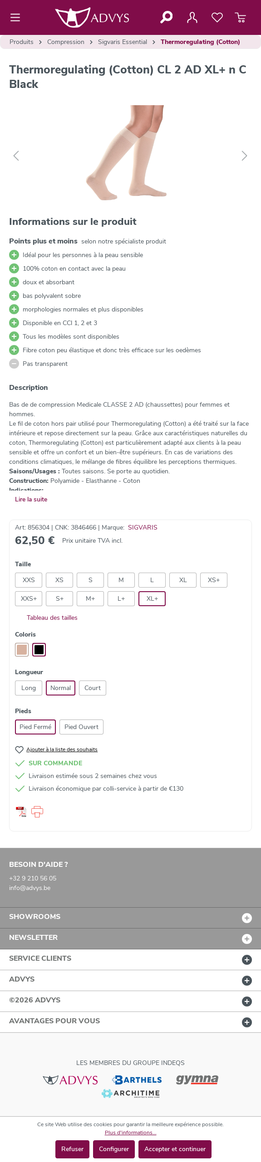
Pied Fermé (35, 727)
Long (28, 688)
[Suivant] (244, 156)
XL (183, 580)
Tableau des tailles (46, 617)
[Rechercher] (165, 17)
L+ (121, 598)
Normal (60, 688)
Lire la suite (31, 499)
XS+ (214, 580)
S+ (60, 598)
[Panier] (240, 18)
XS (59, 580)
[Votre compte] (192, 18)
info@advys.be (29, 888)
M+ (90, 598)
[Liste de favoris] (217, 18)
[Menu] (18, 18)
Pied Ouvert (81, 727)
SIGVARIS (143, 527)
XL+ (152, 598)
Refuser (72, 1149)
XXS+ (29, 598)
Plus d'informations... (131, 1132)
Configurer (114, 1149)
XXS (29, 580)
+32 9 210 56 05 (32, 878)
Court (92, 688)
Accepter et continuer (175, 1149)
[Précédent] (16, 156)
